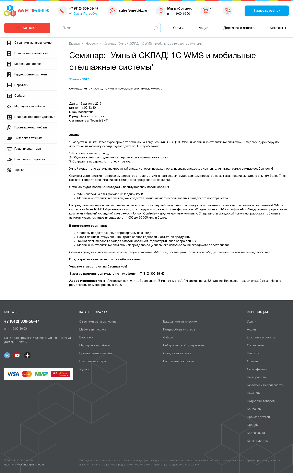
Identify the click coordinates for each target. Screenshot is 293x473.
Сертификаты (257, 369)
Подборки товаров (261, 401)
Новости (253, 353)
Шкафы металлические (31, 53)
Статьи (252, 361)
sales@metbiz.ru (133, 10)
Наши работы (256, 377)
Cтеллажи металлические (32, 42)
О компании (255, 345)
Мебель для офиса (28, 64)
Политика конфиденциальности (24, 465)
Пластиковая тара (27, 148)
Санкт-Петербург (86, 13)
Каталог (30, 28)
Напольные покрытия (29, 159)
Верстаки (21, 85)
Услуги (178, 28)
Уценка (19, 170)
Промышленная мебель (30, 127)
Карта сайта (256, 433)
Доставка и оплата (239, 28)
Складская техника (28, 138)
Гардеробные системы (30, 74)
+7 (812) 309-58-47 (21, 322)
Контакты (278, 28)
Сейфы (19, 95)
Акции (203, 28)
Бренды (252, 425)
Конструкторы (257, 441)
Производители (258, 417)
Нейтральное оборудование (34, 117)
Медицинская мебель (29, 106)
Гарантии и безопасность (265, 385)
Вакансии (253, 393)
